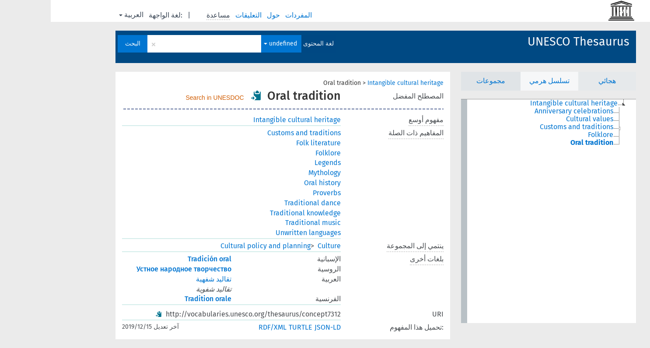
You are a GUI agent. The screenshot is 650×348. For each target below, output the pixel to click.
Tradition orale (157, 299)
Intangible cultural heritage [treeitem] (523, 103)
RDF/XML (222, 327)
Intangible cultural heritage (355, 83)
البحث (82, 43)
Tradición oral (159, 259)
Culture (278, 246)
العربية (80, 15)
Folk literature (267, 143)
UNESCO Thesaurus (528, 42)
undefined (229, 43)
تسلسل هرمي (499, 81)
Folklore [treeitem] (550, 135)
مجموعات (440, 81)
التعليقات (199, 15)
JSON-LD (277, 327)
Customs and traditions (253, 133)
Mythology (274, 173)
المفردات (248, 15)
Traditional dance (262, 203)
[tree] (497, 211)
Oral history (271, 183)
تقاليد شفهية (163, 279)
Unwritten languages (257, 232)
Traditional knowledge (254, 213)
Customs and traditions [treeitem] (526, 127)
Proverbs (276, 193)
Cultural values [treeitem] (539, 119)
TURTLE (250, 327)
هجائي (556, 81)
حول (223, 15)
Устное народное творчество (133, 269)
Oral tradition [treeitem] (541, 143)
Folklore (277, 153)
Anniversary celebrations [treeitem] (523, 111)
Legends (277, 162)
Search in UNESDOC (164, 97)
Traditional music (262, 222)
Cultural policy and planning (215, 246)
